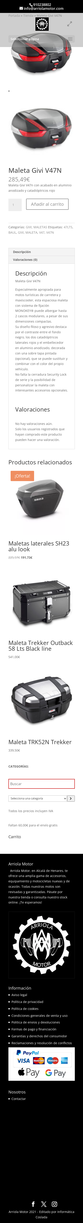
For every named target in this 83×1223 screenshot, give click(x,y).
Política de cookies (25, 1009)
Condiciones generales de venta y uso (40, 1015)
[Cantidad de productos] (15, 205)
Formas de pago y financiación (34, 1029)
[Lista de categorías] (37, 798)
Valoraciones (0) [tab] (25, 259)
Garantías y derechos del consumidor (39, 1036)
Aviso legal (19, 995)
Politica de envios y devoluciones (36, 1022)
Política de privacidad (27, 1002)
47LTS (68, 227)
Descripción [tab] (22, 252)
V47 (41, 232)
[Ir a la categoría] (71, 798)
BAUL (12, 232)
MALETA (31, 232)
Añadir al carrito (47, 204)
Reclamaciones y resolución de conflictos (42, 1043)
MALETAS (40, 227)
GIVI (29, 227)
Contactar (19, 1099)
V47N (50, 232)
